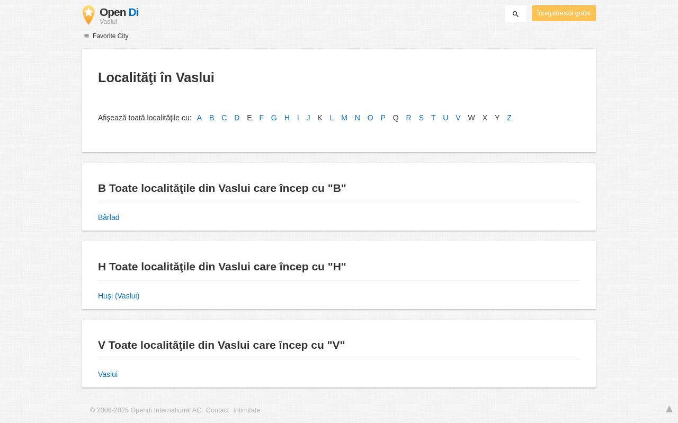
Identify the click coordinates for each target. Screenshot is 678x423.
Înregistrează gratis (564, 13)
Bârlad (108, 217)
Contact (217, 410)
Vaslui (108, 374)
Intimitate (246, 410)
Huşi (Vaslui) (118, 296)
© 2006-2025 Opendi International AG (146, 410)
